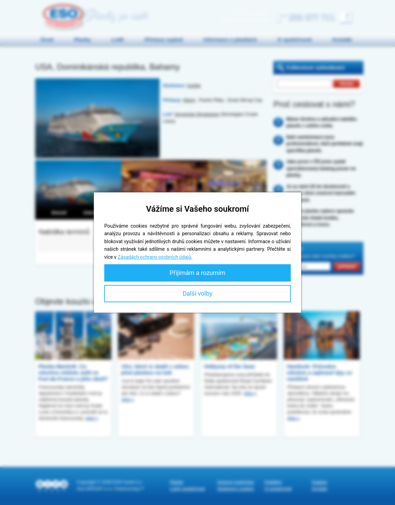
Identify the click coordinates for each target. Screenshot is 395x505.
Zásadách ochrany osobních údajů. (155, 257)
